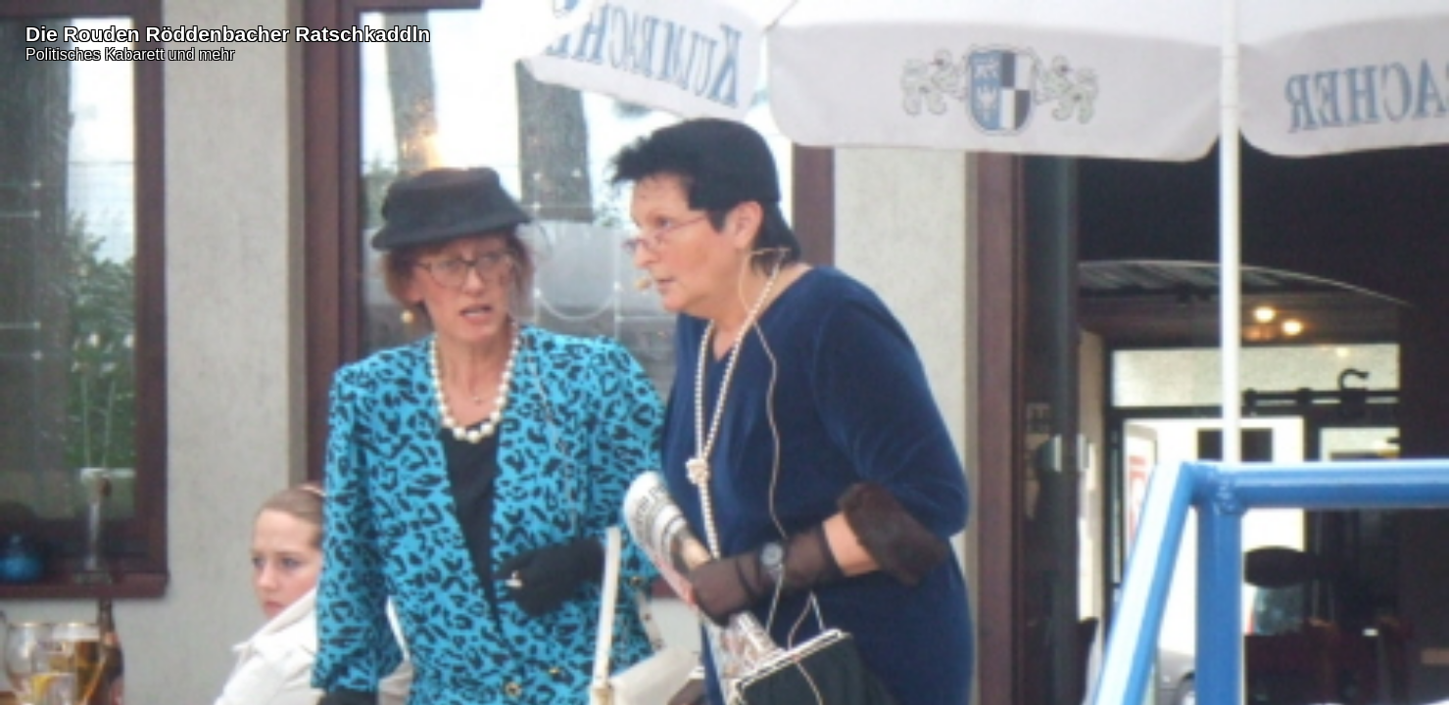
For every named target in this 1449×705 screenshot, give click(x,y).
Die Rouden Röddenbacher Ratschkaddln (227, 34)
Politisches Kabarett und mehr (129, 54)
